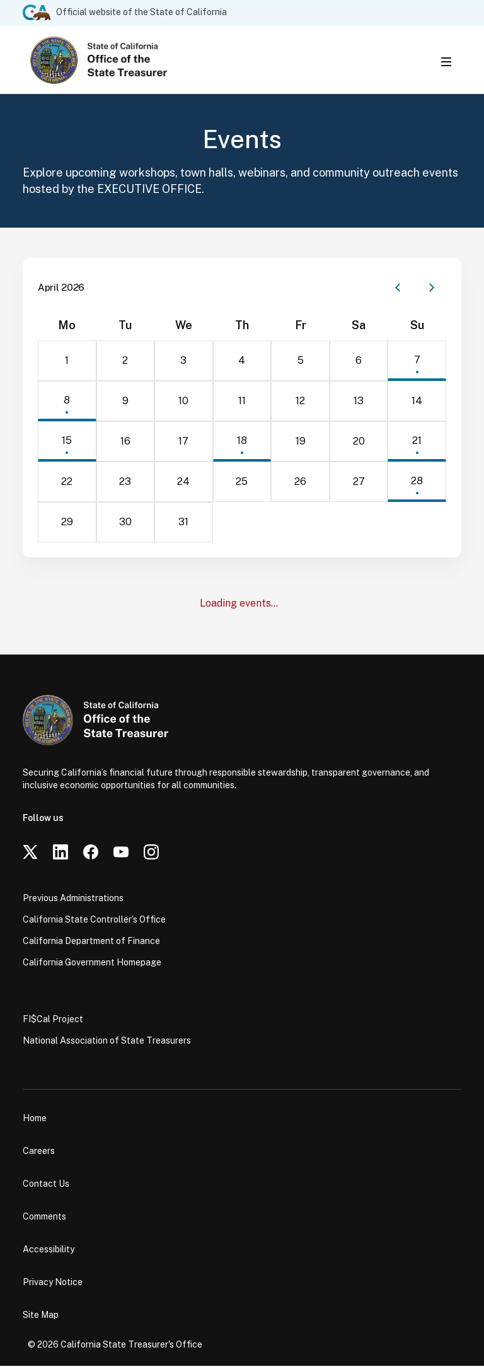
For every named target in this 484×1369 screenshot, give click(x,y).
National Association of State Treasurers (107, 1044)
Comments (44, 1220)
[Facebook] (90, 855)
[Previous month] (397, 290)
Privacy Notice (53, 1285)
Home (35, 1121)
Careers (39, 1154)
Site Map (41, 1318)
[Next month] (431, 290)
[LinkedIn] (60, 855)
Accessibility (48, 1252)
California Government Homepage (92, 965)
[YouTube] (121, 855)
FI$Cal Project (53, 1022)
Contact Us (46, 1187)
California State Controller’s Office (94, 923)
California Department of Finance (91, 944)
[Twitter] (30, 855)
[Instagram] (151, 855)
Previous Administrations (73, 901)
